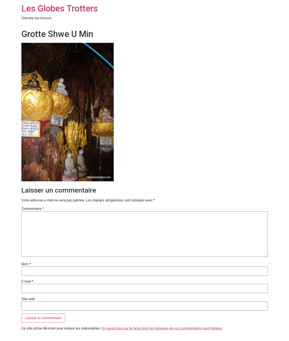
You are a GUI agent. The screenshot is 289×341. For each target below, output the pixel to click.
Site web (28, 299)
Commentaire (32, 209)
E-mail (27, 281)
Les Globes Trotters (59, 8)
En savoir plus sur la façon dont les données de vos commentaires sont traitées (162, 328)
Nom (26, 264)
